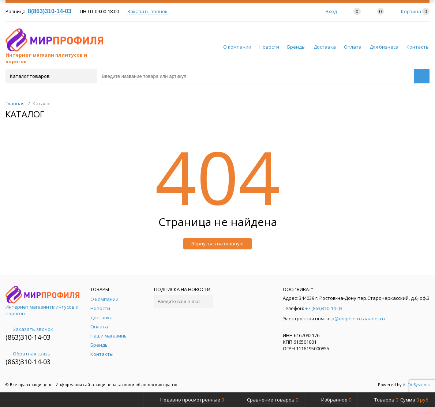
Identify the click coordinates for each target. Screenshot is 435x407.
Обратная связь (27, 353)
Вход (331, 11)
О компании (237, 47)
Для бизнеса (384, 47)
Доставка (325, 47)
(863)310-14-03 (27, 337)
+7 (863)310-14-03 (323, 308)
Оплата (352, 47)
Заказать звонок (147, 11)
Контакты (418, 47)
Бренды (296, 47)
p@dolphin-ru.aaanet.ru (358, 318)
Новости (269, 47)
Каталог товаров (50, 76)
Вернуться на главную (217, 243)
